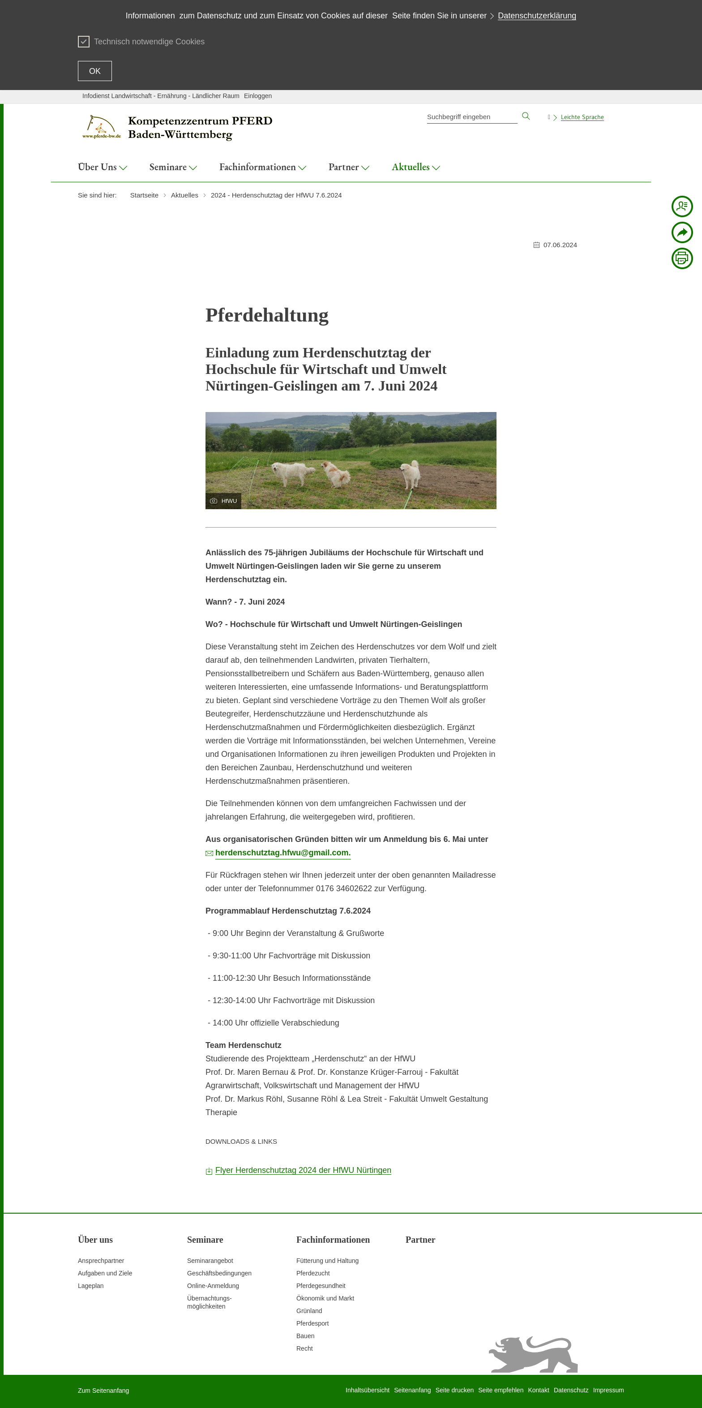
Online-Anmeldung (213, 1285)
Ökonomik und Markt (325, 1298)
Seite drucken (455, 1390)
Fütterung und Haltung (327, 1260)
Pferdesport (312, 1323)
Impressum (608, 1390)
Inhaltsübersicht (368, 1390)
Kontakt (538, 1390)
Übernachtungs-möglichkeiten (209, 1302)
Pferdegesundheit (321, 1285)
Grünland (309, 1310)
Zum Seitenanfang (103, 1390)
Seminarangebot (210, 1260)
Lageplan (91, 1285)
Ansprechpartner (101, 1260)
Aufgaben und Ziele (105, 1273)
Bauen (305, 1335)
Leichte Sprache (582, 117)
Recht (304, 1348)
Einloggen (258, 95)
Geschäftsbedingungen (219, 1273)
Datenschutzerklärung (537, 15)
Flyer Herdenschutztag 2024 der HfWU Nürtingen (303, 1170)
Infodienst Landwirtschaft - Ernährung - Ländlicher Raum (161, 95)
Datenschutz (571, 1390)
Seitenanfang (412, 1390)
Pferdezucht (313, 1273)
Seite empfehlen (500, 1390)
